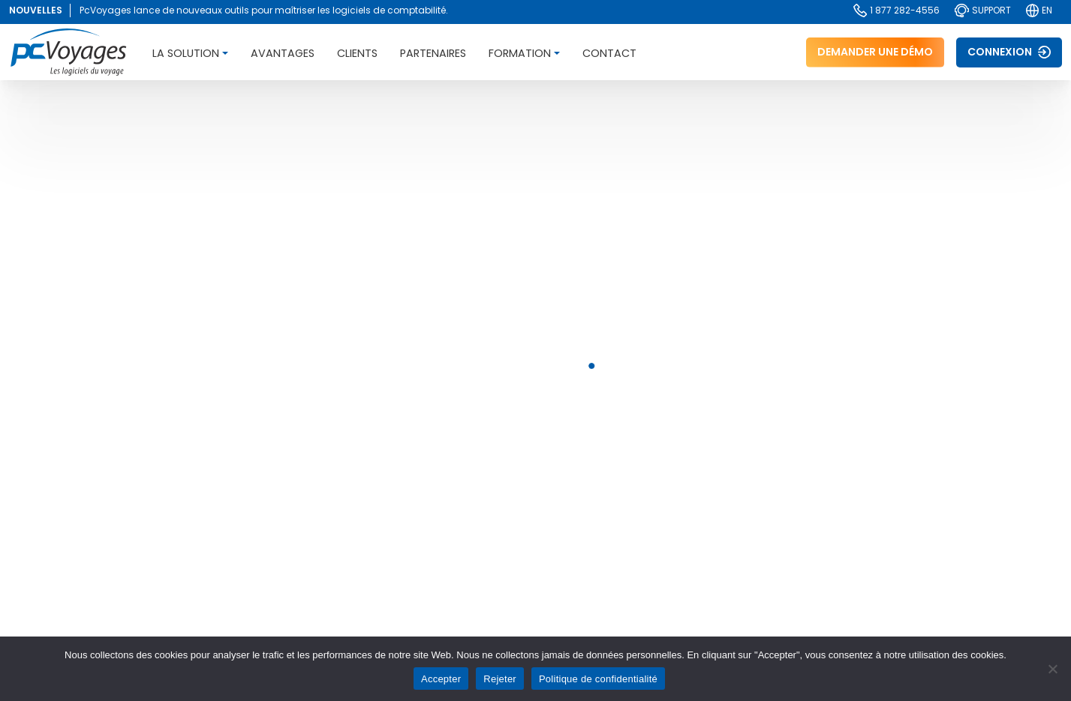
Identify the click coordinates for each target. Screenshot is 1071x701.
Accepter (441, 679)
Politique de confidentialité (598, 679)
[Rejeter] (1052, 668)
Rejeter (499, 679)
